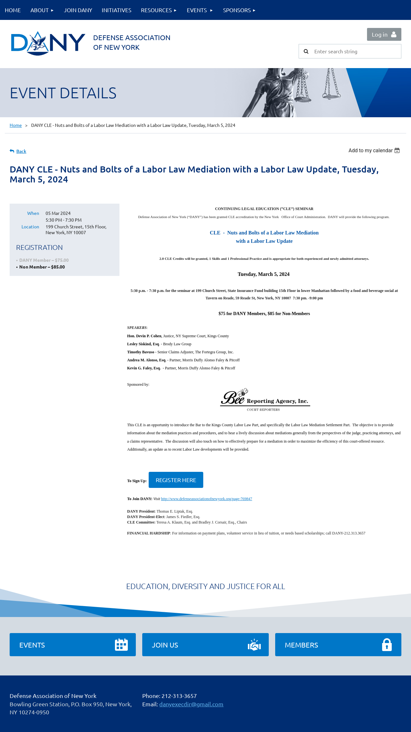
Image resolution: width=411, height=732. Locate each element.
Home (16, 125)
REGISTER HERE (175, 479)
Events (32, 644)
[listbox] (374, 150)
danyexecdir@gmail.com (191, 704)
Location (30, 226)
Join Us (165, 644)
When (33, 213)
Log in (380, 34)
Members (301, 644)
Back (21, 151)
